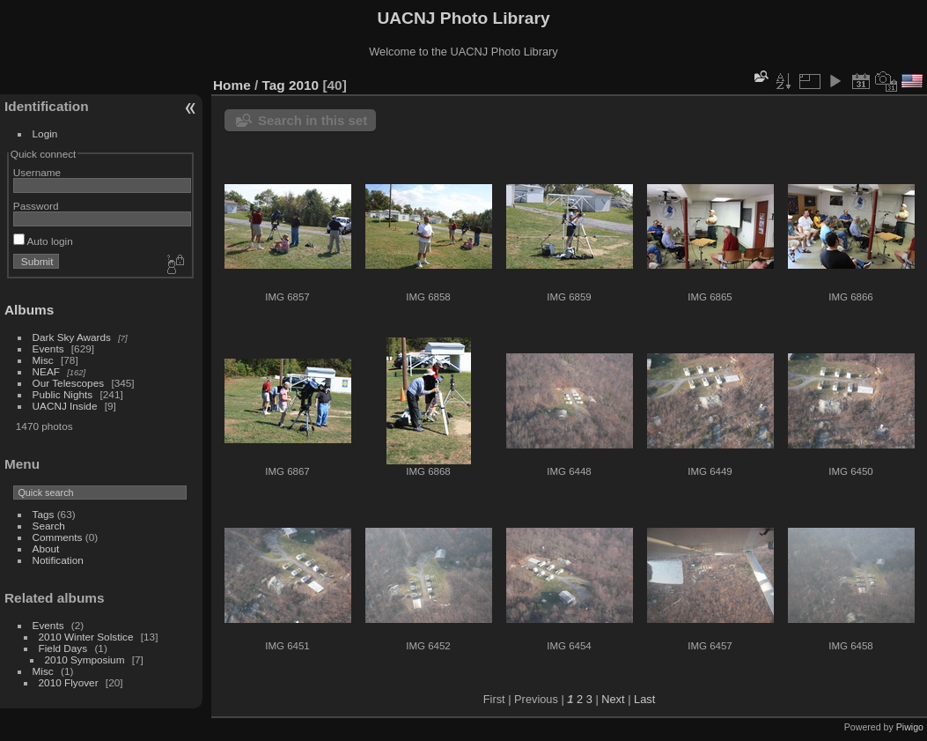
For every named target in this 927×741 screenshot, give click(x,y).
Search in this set (312, 120)
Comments (58, 537)
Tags (44, 514)
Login (45, 133)
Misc (43, 360)
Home (232, 85)
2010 (304, 85)
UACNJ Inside (65, 405)
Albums (29, 309)
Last (644, 699)
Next (612, 699)
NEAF (46, 371)
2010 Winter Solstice (86, 636)
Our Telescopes (69, 383)
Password (36, 205)
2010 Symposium (85, 659)
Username (37, 172)
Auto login (43, 241)
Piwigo (909, 727)
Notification (58, 560)
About (46, 548)
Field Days (63, 648)
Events (48, 348)
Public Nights (63, 394)
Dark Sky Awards (72, 337)
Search (49, 525)
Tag (273, 85)
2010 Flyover (69, 682)
